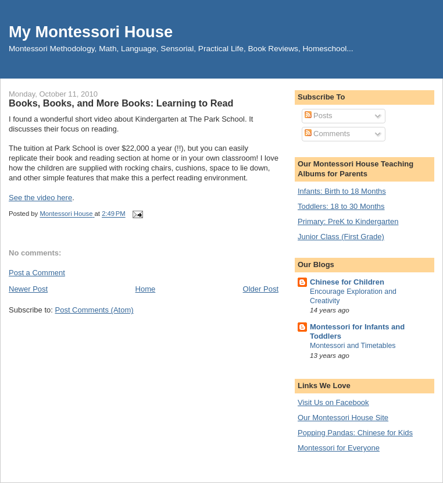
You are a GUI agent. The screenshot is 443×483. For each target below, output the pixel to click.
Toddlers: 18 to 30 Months (341, 206)
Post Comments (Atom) (94, 310)
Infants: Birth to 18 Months (342, 191)
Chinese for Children (347, 282)
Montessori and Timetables (353, 346)
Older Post (260, 289)
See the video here (40, 197)
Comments (327, 133)
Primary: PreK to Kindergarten (348, 221)
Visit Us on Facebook (333, 402)
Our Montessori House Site (343, 417)
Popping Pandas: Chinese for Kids (355, 432)
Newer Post (28, 289)
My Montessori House (91, 32)
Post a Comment (37, 272)
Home (145, 289)
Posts (319, 115)
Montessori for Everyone (339, 447)
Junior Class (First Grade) (341, 236)
